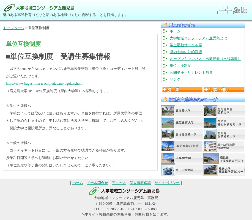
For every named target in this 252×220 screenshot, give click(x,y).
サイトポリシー (167, 183)
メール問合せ (97, 183)
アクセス (119, 183)
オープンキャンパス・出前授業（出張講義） (205, 59)
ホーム (175, 31)
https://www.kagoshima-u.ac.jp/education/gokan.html (44, 83)
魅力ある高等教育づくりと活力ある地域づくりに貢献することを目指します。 (65, 15)
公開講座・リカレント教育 (191, 72)
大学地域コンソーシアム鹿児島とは (198, 38)
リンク (175, 79)
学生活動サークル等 (186, 45)
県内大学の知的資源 (186, 52)
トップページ (13, 28)
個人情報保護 (140, 183)
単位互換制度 (180, 66)
